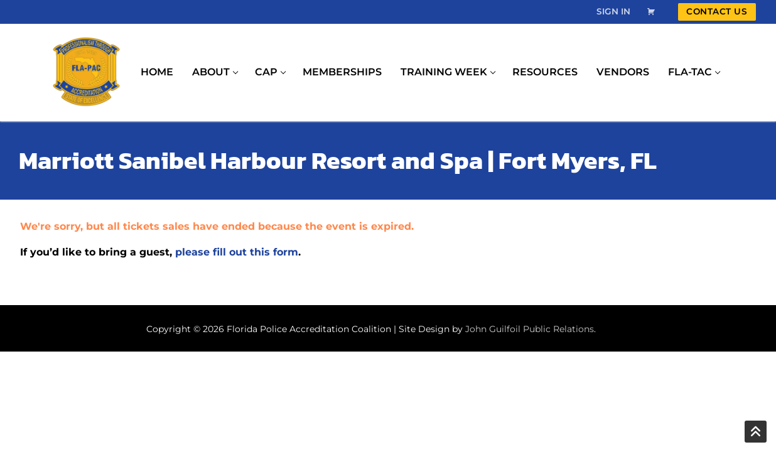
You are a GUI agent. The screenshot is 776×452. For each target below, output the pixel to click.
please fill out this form (236, 252)
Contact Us (716, 11)
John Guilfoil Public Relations (529, 329)
